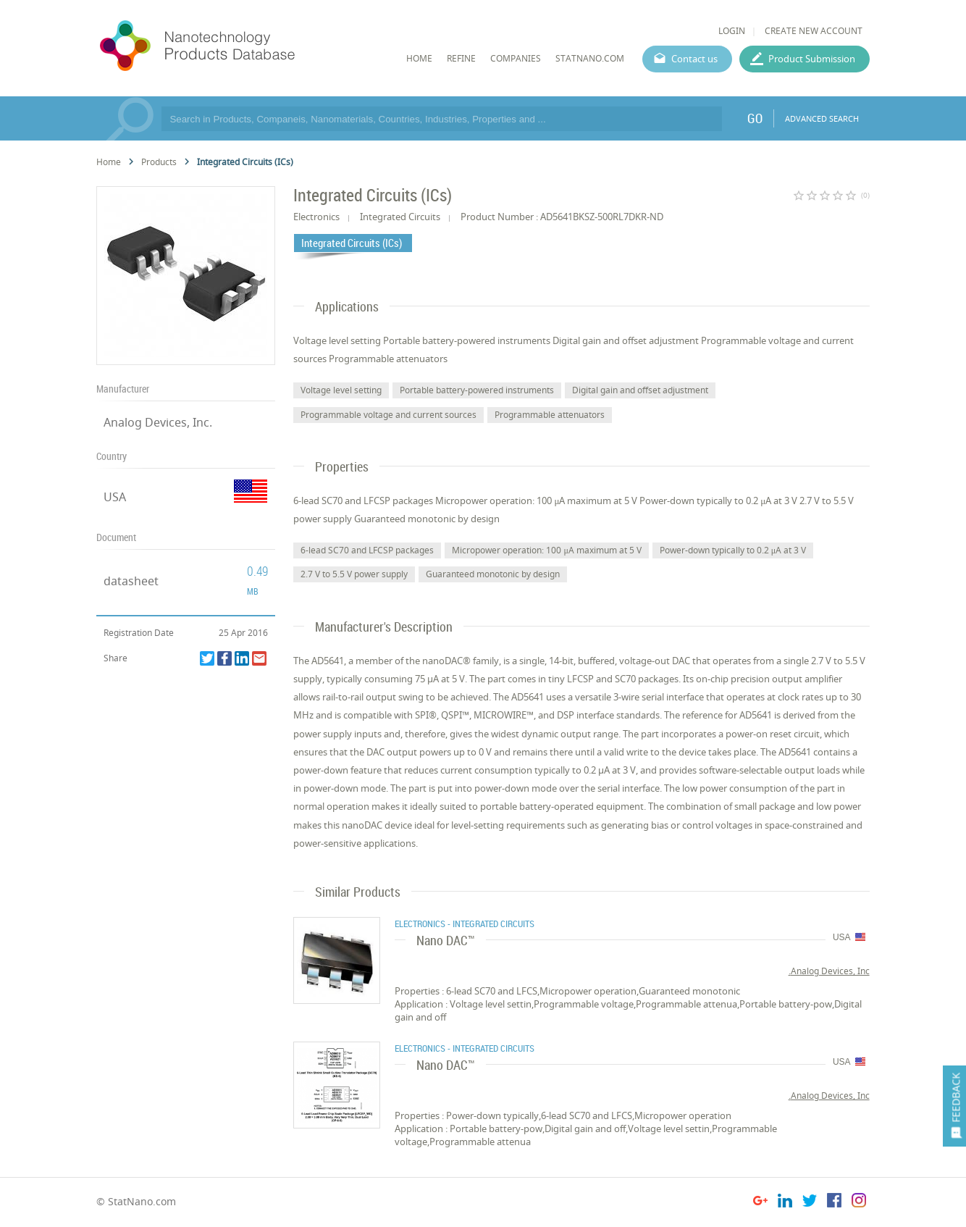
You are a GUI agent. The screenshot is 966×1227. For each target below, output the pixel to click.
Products (159, 162)
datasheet (131, 581)
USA (115, 497)
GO (755, 118)
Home (108, 162)
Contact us (694, 58)
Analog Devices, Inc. (158, 422)
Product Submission (811, 58)
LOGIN (731, 31)
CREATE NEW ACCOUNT (813, 31)
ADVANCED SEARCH (822, 118)
